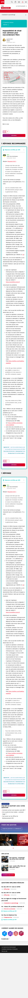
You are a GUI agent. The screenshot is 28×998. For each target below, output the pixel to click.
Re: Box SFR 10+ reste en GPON (10, 887)
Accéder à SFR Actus (8, 874)
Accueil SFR (2, 2)
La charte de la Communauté (9, 947)
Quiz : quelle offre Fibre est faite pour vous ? (17, 866)
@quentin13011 (11, 161)
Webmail (19, 2)
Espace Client (22, 2)
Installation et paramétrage (8, 14)
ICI (22, 228)
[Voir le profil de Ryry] (8, 154)
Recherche (12, 2)
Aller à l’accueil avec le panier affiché (15, 2)
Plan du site (4, 951)
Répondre (14, 135)
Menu (26, 2)
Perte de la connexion (9, 909)
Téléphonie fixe (8, 917)
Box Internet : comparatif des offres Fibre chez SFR (16, 858)
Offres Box (6, 889)
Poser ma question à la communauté (11, 828)
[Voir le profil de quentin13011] (9, 39)
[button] (14, 77)
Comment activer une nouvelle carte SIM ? (14, 810)
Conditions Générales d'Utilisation (10, 949)
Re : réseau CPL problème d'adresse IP (12, 906)
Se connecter (5, 8)
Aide (2, 6)
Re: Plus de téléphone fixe (9, 915)
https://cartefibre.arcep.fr (13, 282)
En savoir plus (4, 938)
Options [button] (25, 14)
